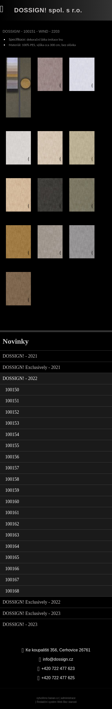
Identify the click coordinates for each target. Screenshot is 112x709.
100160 (12, 501)
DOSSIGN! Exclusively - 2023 (31, 613)
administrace (68, 698)
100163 (12, 535)
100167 (12, 579)
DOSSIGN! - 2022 (20, 378)
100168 (12, 591)
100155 (12, 445)
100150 (12, 389)
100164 (12, 546)
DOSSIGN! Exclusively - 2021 (31, 367)
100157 (12, 467)
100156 (12, 456)
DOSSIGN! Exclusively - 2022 (31, 602)
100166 (12, 568)
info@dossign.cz (58, 659)
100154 (12, 434)
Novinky (16, 341)
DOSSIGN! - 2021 (20, 356)
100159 (12, 490)
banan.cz (53, 698)
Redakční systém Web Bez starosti (57, 702)
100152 (12, 412)
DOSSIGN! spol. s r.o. (48, 10)
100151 (12, 400)
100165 (12, 557)
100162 (12, 523)
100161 (12, 512)
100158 (12, 479)
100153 (12, 423)
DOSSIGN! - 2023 (20, 624)
